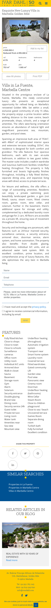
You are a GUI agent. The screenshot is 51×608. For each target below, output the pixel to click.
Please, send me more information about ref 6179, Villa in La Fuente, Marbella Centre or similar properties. (25, 296)
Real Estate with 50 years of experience (22, 555)
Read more (11, 560)
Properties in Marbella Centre (24, 487)
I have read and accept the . (24, 306)
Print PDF (37, 76)
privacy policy (39, 306)
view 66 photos (13, 76)
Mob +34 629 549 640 (25, 587)
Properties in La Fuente (21, 484)
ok (36, 605)
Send (25, 320)
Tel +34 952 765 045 (25, 584)
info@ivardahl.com (25, 590)
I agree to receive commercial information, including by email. (25, 313)
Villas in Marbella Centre (21, 490)
